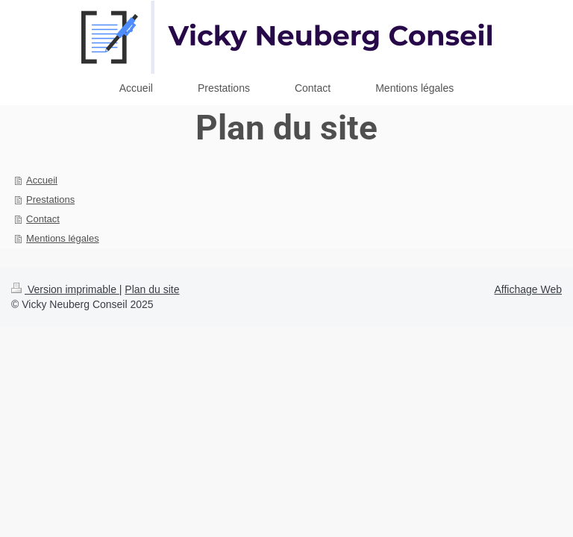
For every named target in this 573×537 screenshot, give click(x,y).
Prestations (50, 199)
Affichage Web (528, 289)
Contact (43, 218)
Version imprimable (65, 289)
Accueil (41, 180)
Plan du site (152, 289)
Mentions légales (62, 238)
